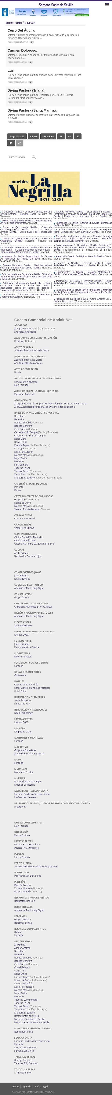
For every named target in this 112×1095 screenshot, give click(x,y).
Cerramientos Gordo (25, 518)
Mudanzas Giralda (24, 772)
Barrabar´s (20, 416)
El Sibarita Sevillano (24, 477)
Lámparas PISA (22, 703)
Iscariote (18, 487)
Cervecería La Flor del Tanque (30, 435)
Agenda (27, 1086)
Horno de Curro (22, 502)
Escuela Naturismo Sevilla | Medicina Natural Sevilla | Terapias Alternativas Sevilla (26, 266)
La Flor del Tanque (24, 986)
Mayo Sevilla (20, 458)
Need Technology (23, 713)
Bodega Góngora (23, 425)
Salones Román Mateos (26, 509)
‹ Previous (48, 136)
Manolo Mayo (21, 455)
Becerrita (19, 419)
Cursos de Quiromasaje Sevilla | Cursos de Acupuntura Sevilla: (26, 239)
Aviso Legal (41, 1086)
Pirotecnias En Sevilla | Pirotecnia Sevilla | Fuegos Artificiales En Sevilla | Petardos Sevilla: (83, 282)
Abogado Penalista (24, 328)
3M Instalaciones (23, 625)
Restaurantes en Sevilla (26, 1016)
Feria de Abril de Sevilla (26, 647)
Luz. (11, 70)
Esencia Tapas (21, 445)
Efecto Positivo (22, 835)
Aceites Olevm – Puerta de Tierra (31, 350)
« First (33, 136)
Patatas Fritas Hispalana (27, 844)
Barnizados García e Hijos (27, 556)
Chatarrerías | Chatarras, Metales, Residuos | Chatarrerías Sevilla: (26, 295)
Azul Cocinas (21, 553)
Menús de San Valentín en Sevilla (31, 1022)
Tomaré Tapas (21, 471)
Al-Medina (19, 944)
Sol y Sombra (21, 464)
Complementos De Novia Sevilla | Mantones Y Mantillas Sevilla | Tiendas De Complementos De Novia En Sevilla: (83, 291)
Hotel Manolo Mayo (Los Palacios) (32, 687)
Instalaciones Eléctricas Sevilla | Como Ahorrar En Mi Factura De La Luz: (83, 300)
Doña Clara (20, 438)
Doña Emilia (20, 442)
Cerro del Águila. (21, 30)
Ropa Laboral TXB (23, 1031)
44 (69, 136)
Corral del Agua (22, 967)
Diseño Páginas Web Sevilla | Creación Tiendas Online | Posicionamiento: (26, 221)
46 (11, 143)
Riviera (18, 490)
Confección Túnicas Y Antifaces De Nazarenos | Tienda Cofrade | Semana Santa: (26, 212)
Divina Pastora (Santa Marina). (32, 110)
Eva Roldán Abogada (25, 331)
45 (78, 136)
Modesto (19, 461)
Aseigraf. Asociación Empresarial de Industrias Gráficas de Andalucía (50, 403)
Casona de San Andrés (26, 684)
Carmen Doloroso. (22, 50)
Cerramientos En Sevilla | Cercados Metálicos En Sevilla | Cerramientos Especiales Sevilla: (83, 273)
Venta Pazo (20, 474)
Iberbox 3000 (21, 634)
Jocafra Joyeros (22, 578)
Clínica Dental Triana (25, 540)
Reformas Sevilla (23, 922)
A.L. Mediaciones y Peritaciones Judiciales (36, 866)
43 (61, 136)
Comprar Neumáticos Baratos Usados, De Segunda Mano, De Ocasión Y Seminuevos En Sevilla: (83, 230)
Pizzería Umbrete (23, 888)
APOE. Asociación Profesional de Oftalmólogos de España (44, 406)
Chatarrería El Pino (24, 528)
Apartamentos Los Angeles (28, 363)
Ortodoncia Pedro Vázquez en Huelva (34, 543)
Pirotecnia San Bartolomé (27, 875)
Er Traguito (20, 448)
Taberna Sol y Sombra (26, 999)
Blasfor (18, 372)
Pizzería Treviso (22, 885)
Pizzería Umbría (22, 891)
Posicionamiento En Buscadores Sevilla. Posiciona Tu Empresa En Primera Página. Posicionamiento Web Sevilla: (83, 247)
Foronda (18, 666)
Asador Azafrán (22, 948)
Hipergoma (20, 806)
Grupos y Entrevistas (25, 750)
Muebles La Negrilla (24, 784)
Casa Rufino (20, 429)
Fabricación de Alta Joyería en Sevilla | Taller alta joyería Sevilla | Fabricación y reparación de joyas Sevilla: (26, 276)
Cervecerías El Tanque (26, 432)
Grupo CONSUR (22, 919)
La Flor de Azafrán (24, 451)
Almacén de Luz (22, 700)
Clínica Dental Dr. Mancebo (28, 537)
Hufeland (19, 341)
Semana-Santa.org (24, 1050)
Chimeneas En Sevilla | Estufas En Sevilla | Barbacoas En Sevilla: (83, 224)
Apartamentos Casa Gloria (28, 359)
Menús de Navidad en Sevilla (29, 1019)
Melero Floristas (22, 656)
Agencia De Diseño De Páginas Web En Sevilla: (79, 256)
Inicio (16, 1086)
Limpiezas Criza (22, 731)
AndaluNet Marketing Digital (29, 588)
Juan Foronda (21, 385)
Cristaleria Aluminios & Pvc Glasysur (33, 606)
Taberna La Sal (22, 468)
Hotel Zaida (20, 691)
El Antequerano (22, 1072)
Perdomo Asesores (24, 394)
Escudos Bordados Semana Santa (32, 794)
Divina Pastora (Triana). (26, 90)
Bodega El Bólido (23, 422)
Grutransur (20, 675)
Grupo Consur (21, 597)
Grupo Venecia (22, 499)
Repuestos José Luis (24, 901)
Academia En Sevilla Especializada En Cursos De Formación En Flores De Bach (26, 257)
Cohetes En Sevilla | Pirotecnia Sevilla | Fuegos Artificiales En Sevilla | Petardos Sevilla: (83, 264)
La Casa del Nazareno (25, 381)
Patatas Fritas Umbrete (26, 847)
